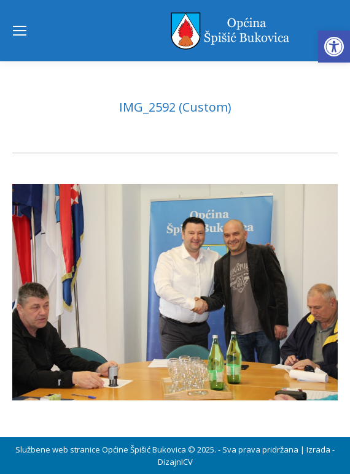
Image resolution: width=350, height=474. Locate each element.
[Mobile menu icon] (19, 30)
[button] (334, 47)
